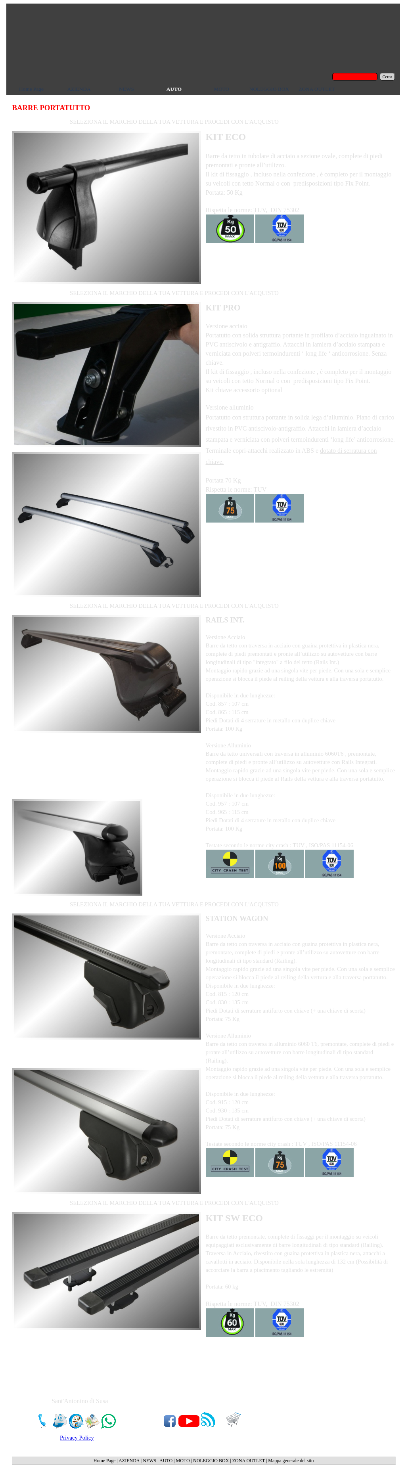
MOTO (183, 1460)
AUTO (165, 1460)
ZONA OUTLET (248, 1460)
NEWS (149, 1460)
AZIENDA (129, 1460)
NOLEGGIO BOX (211, 1460)
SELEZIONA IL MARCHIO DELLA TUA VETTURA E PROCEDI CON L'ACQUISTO (174, 122)
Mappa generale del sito (291, 1460)
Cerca (388, 77)
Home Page (105, 1460)
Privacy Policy (77, 1437)
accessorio (248, 390)
